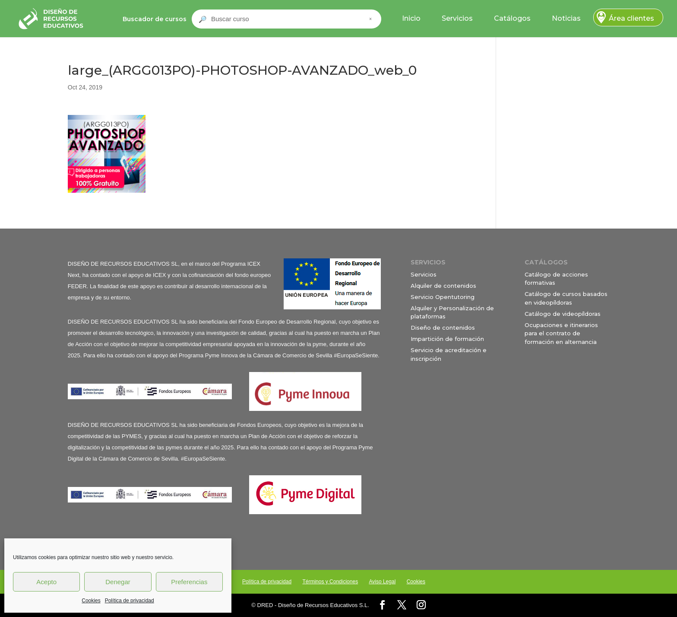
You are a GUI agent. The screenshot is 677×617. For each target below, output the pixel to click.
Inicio (411, 18)
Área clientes (631, 18)
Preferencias (189, 581)
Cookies (91, 601)
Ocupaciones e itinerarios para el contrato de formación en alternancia (561, 333)
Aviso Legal (382, 582)
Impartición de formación (447, 338)
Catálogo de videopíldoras (563, 313)
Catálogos (512, 18)
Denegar (117, 581)
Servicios (457, 18)
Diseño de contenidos (443, 327)
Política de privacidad (129, 601)
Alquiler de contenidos (443, 285)
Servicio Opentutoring (443, 296)
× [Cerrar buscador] (370, 19)
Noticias (566, 18)
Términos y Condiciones (330, 582)
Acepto (46, 581)
